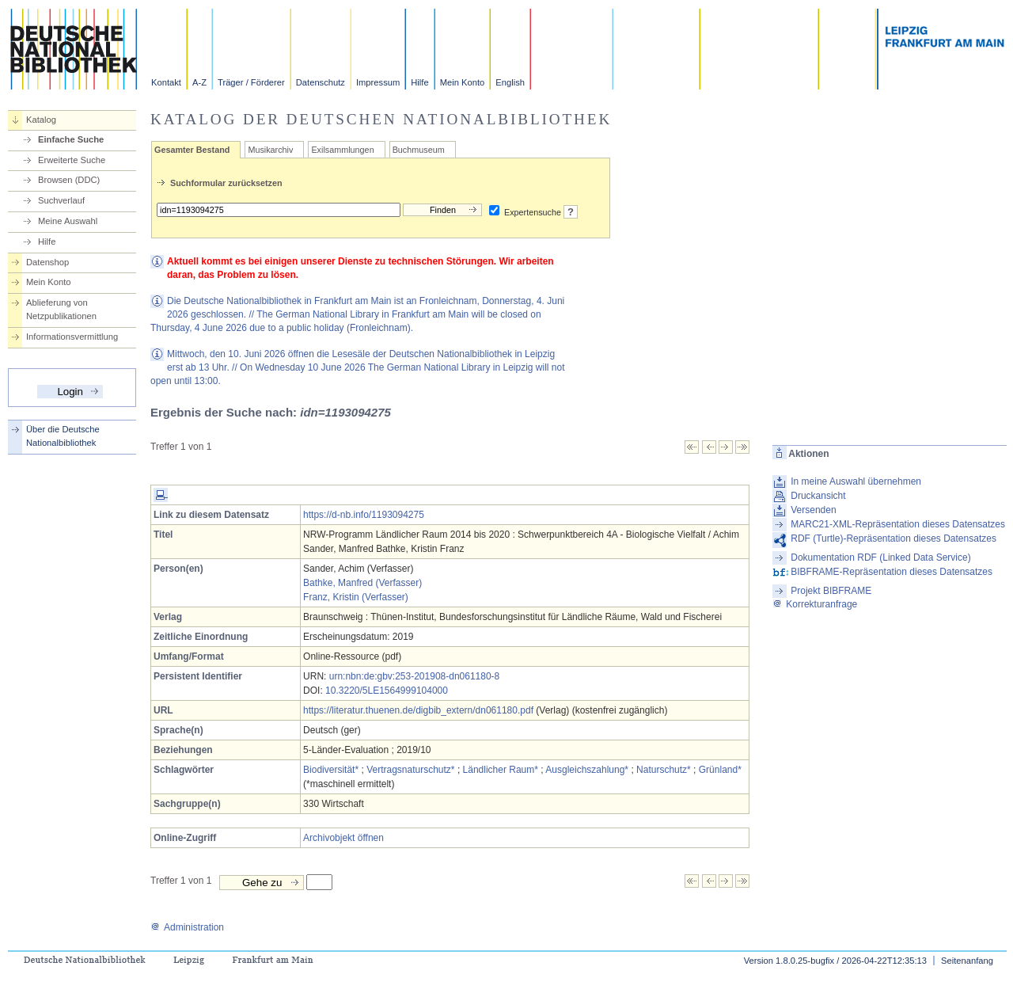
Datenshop (47, 262)
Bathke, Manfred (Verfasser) (362, 582)
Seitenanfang (967, 960)
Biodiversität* (331, 769)
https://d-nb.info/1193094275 (363, 514)
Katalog (41, 119)
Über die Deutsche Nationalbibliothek (63, 435)
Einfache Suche (71, 139)
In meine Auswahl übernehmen (856, 481)
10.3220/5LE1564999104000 (386, 690)
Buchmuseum (419, 149)
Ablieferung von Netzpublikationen (61, 309)
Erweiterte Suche (71, 160)
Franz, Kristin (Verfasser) (355, 597)
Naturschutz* (663, 769)
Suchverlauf (61, 200)
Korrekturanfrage (814, 604)
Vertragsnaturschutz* (410, 769)
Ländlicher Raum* (500, 769)
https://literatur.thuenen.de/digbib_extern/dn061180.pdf (418, 710)
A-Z (199, 82)
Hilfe (419, 82)
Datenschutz (320, 82)
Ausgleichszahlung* (586, 769)
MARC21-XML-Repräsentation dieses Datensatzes (898, 524)
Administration (187, 927)
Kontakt (166, 82)
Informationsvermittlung (72, 336)
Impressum (378, 82)
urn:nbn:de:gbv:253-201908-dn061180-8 (414, 676)
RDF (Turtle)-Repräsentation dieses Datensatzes (893, 538)
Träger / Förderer (251, 82)
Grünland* (720, 769)
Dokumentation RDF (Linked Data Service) (880, 557)
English (510, 82)
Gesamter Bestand (192, 149)
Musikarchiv (270, 149)
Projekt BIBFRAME (831, 590)
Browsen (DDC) (69, 180)
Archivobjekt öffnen (343, 837)
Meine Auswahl (67, 221)
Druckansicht (818, 495)
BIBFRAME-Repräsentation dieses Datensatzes (891, 571)
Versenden (813, 510)
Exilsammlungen (342, 149)
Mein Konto (462, 82)
